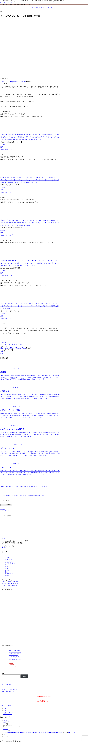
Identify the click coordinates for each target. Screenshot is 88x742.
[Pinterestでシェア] (52, 732)
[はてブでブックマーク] (13, 82)
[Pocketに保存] (18, 82)
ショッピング (4, 342)
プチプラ (10, 344)
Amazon (2, 144)
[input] (11, 726)
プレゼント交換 (17, 344)
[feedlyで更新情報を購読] (3, 351)
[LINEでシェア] (23, 82)
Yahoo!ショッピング (6, 149)
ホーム (5, 708)
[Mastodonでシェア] (9, 732)
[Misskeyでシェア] (23, 732)
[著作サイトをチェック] (1, 351)
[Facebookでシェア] (6, 82)
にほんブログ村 (6, 684)
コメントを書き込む (6, 504)
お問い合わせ (7, 714)
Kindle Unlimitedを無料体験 (10, 581)
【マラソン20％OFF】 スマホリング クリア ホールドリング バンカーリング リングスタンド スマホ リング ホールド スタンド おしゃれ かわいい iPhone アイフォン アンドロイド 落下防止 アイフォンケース (29, 306)
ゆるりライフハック (9, 722)
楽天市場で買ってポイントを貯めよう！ (44, 7)
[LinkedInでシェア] (59, 732)
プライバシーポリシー (10, 712)
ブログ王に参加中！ (8, 691)
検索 (3, 673)
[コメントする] (71, 732)
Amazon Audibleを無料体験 (10, 583)
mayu (3, 538)
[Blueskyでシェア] (16, 732)
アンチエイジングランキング (9, 689)
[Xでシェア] (1, 82)
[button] (29, 82)
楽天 (1, 147)
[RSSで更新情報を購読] (4, 351)
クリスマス (3, 344)
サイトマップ (7, 710)
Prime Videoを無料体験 (10, 585)
